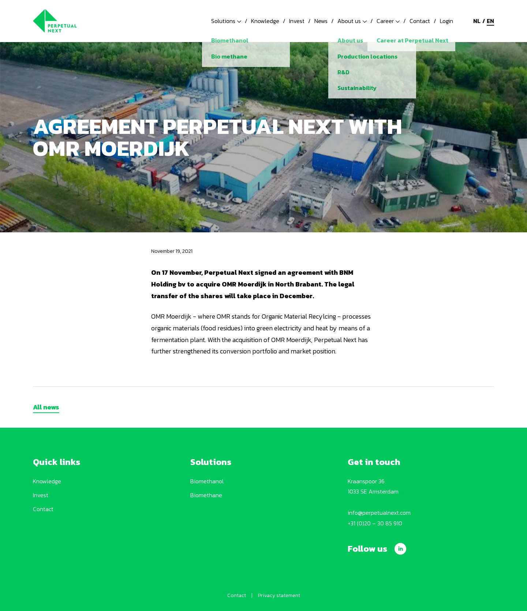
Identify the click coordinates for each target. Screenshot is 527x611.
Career (388, 21)
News (321, 20)
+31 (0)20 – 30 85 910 (375, 523)
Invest (296, 20)
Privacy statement (279, 595)
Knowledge (265, 20)
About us (352, 21)
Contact (420, 20)
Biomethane (206, 495)
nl (477, 20)
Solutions (226, 21)
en (490, 20)
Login (446, 20)
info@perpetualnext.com (379, 512)
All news (46, 407)
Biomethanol (207, 481)
